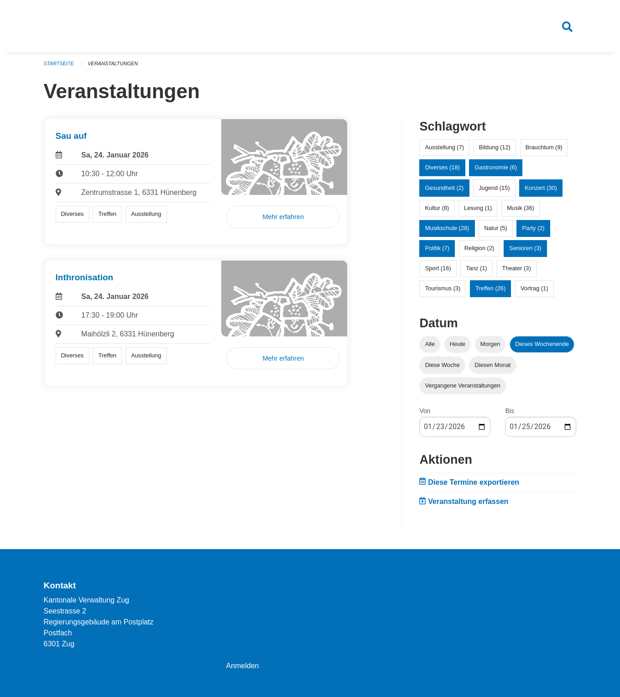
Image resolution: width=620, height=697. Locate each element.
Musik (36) (520, 207)
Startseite (59, 64)
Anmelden (242, 666)
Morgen (490, 344)
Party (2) (533, 228)
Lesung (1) (478, 207)
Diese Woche (442, 365)
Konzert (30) (541, 187)
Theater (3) (516, 268)
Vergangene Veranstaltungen (462, 385)
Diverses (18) (442, 167)
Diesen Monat (492, 365)
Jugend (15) (494, 187)
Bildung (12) (495, 147)
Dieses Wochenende (542, 344)
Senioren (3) (525, 248)
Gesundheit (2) (444, 187)
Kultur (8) (437, 207)
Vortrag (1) (534, 288)
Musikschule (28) (447, 228)
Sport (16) (438, 268)
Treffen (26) (490, 288)
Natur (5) (495, 228)
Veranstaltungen (113, 64)
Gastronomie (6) (496, 167)
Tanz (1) (476, 268)
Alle (430, 344)
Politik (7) (437, 248)
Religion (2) (479, 248)
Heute (457, 344)
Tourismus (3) (443, 288)
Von (424, 410)
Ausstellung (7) (444, 147)
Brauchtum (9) (544, 147)
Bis (509, 410)
